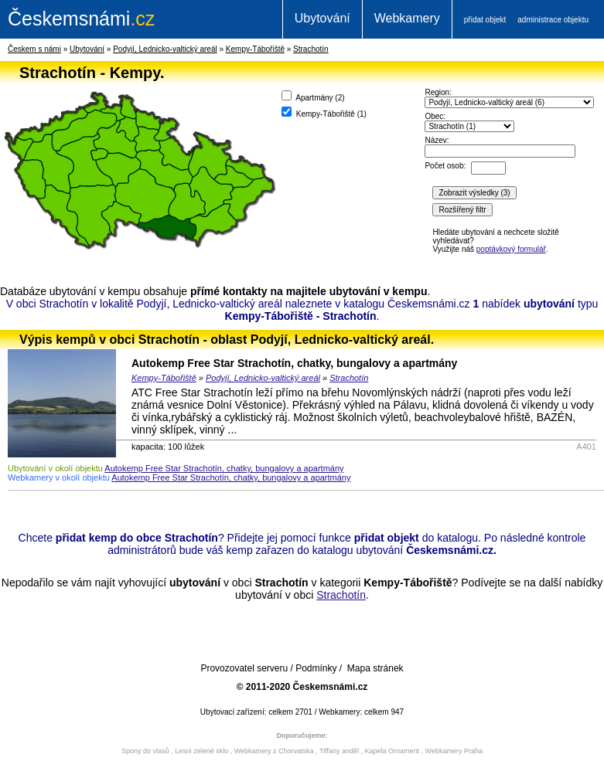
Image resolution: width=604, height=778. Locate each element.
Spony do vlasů (145, 751)
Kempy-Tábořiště (255, 49)
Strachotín (311, 49)
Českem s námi (34, 49)
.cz (81, 18)
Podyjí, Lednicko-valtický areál (165, 49)
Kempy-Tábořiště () (324, 112)
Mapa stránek (375, 668)
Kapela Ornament (391, 751)
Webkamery (407, 18)
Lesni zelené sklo (201, 751)
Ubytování (322, 18)
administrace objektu (553, 19)
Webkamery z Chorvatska (274, 751)
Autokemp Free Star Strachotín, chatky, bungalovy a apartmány (294, 363)
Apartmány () (313, 96)
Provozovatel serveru (244, 668)
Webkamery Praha (454, 751)
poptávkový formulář (511, 249)
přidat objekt (485, 19)
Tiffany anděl (339, 751)
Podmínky (315, 668)
